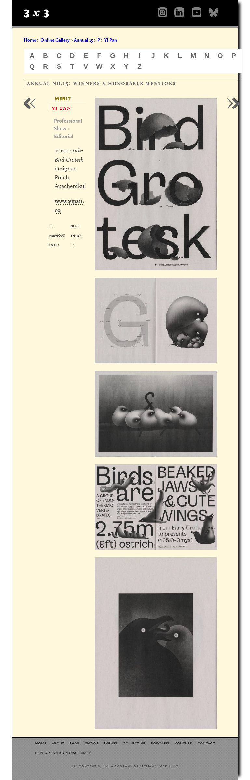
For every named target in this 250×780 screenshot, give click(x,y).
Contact (206, 742)
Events (111, 742)
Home (30, 40)
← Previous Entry (57, 235)
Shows (91, 742)
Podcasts (160, 742)
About (58, 742)
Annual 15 (83, 40)
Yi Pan (110, 40)
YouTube (183, 742)
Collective (134, 742)
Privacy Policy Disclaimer (63, 752)
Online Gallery (55, 40)
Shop (74, 742)
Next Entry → (75, 235)
